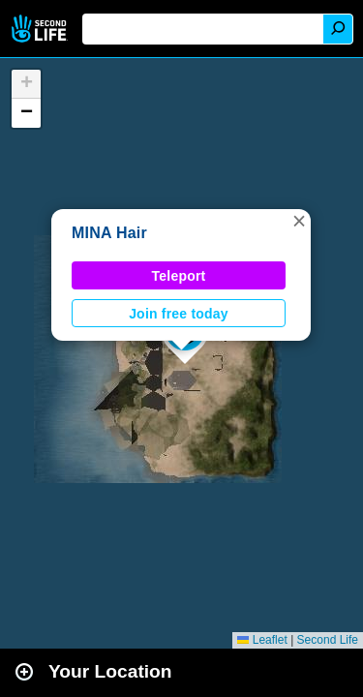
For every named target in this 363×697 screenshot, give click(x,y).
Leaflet (262, 640)
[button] (299, 220)
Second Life (41, 29)
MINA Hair (109, 233)
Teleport (179, 276)
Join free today (178, 313)
